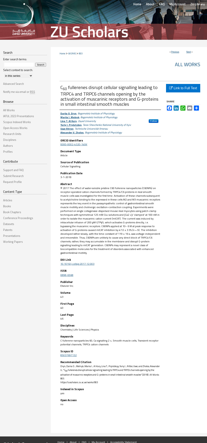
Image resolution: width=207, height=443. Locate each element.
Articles (7, 200)
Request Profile (12, 182)
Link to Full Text (183, 88)
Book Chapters (12, 212)
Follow (153, 121)
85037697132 (68, 355)
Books (7, 206)
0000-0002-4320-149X (73, 144)
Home (62, 53)
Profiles (8, 151)
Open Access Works (15, 128)
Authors (8, 146)
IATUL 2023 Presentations (18, 116)
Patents (7, 230)
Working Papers (13, 242)
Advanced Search (13, 84)
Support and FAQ (13, 170)
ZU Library (197, 4)
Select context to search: (18, 70)
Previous (175, 51)
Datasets (8, 224)
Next (188, 51)
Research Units (12, 134)
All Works (187, 64)
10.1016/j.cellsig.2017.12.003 (77, 264)
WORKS (72, 53)
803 (81, 53)
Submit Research (13, 176)
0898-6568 (66, 275)
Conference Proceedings (18, 218)
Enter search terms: (15, 59)
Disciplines (9, 140)
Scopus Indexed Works (17, 122)
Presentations (11, 236)
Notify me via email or (19, 92)
